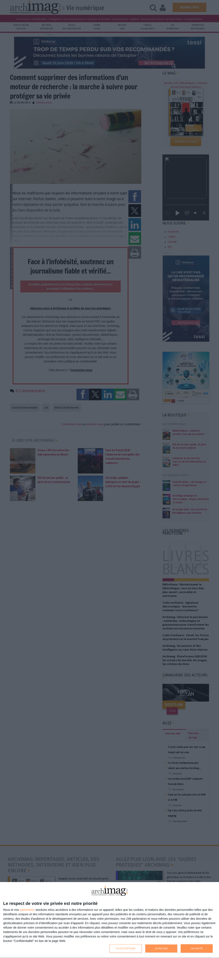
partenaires (27, 909)
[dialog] (109, 920)
